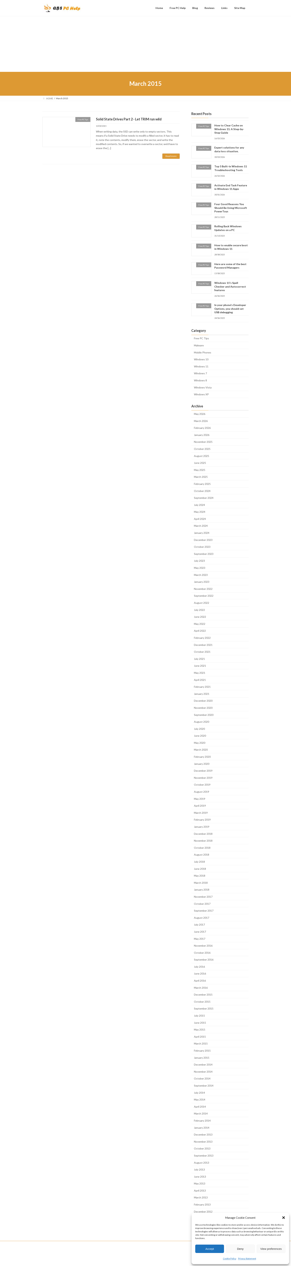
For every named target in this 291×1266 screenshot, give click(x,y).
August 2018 (201, 854)
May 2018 (199, 875)
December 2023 (203, 539)
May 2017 (199, 938)
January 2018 (201, 889)
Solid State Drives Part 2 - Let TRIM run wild (129, 119)
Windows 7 (200, 373)
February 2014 (202, 1120)
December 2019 (203, 770)
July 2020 (199, 728)
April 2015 (200, 1036)
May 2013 (199, 1183)
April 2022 (200, 630)
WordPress (129, 1259)
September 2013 (203, 1155)
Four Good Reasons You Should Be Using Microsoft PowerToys (230, 208)
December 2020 (203, 700)
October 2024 (202, 490)
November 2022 (203, 588)
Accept (209, 1248)
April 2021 (200, 679)
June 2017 (200, 931)
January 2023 (201, 581)
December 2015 (203, 994)
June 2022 (200, 616)
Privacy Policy (142, 1244)
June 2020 (200, 735)
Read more (171, 156)
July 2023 (199, 560)
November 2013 (203, 1141)
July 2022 (199, 609)
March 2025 (201, 476)
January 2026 (201, 434)
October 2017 (202, 903)
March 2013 (201, 1197)
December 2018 (203, 833)
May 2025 (199, 469)
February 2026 (202, 427)
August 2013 (201, 1162)
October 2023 (202, 546)
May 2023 (199, 567)
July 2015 (199, 1015)
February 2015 (202, 1050)
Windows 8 (200, 380)
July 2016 (199, 966)
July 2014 (199, 1092)
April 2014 (200, 1106)
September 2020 (203, 714)
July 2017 (199, 924)
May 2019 (199, 798)
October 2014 (202, 1078)
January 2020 (201, 763)
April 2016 (200, 980)
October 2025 (202, 448)
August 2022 (201, 602)
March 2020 (201, 749)
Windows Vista (203, 387)
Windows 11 (201, 366)
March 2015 (201, 1043)
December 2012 (203, 1211)
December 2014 (203, 1064)
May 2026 (199, 413)
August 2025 (201, 455)
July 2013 (199, 1169)
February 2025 (202, 483)
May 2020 (199, 742)
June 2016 (200, 973)
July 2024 (199, 504)
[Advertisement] (145, 44)
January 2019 (201, 826)
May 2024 (199, 511)
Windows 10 (201, 359)
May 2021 (199, 672)
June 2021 (200, 665)
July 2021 (199, 658)
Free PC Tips (201, 338)
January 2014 (201, 1127)
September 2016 (203, 959)
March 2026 (201, 420)
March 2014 (201, 1113)
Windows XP (201, 394)
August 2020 (201, 721)
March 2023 (201, 574)
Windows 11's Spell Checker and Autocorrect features (230, 286)
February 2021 (202, 686)
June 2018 (200, 868)
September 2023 (203, 553)
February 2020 (202, 756)
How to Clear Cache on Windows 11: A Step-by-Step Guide (229, 129)
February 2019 (202, 819)
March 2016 (201, 987)
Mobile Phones (202, 352)
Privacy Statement (247, 1258)
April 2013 (200, 1190)
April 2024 (200, 518)
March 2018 (201, 882)
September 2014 (203, 1085)
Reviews (95, 1244)
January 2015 (201, 1057)
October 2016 (202, 952)
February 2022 (202, 637)
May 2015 (199, 1029)
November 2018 (203, 840)
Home (49, 1244)
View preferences (271, 1248)
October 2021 (202, 651)
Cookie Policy (229, 1258)
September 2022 (203, 595)
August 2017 (201, 917)
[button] (283, 1217)
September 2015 (203, 1008)
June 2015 (200, 1022)
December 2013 (203, 1134)
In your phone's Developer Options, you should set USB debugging (230, 308)
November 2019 (203, 777)
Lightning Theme (146, 1259)
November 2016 (203, 945)
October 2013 (202, 1148)
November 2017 (203, 896)
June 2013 (200, 1176)
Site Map (124, 1244)
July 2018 (199, 861)
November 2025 (203, 441)
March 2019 (201, 812)
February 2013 (202, 1204)
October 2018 (202, 847)
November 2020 (203, 707)
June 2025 (200, 462)
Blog (82, 1244)
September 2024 (203, 497)
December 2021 (203, 644)
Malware (199, 345)
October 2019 (202, 784)
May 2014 (199, 1099)
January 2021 (201, 693)
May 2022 (199, 623)
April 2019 (200, 805)
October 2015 (202, 1001)
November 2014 (203, 1071)
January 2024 (201, 532)
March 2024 (201, 525)
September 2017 (203, 910)
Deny (240, 1248)
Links (109, 1244)
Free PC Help (66, 1244)
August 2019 (201, 791)
